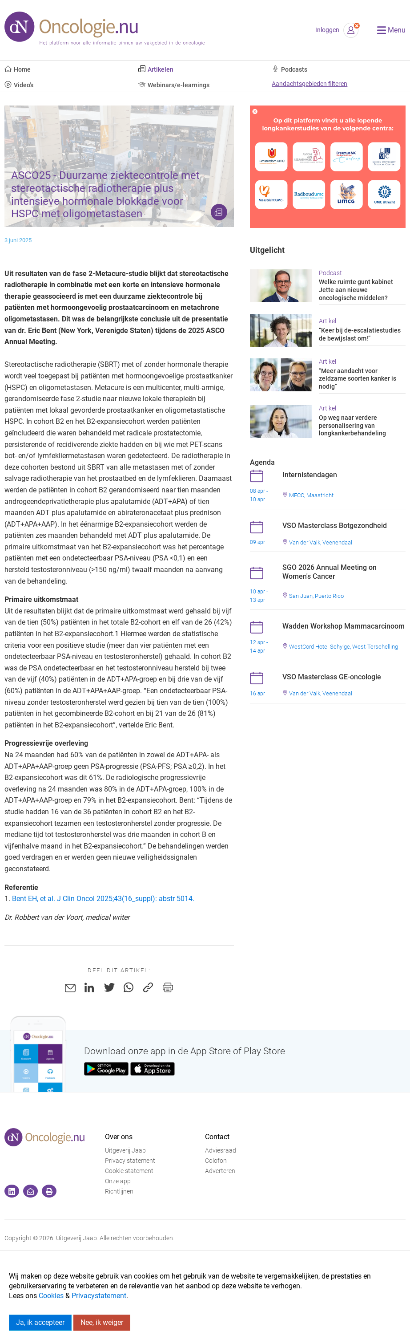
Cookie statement (129, 1171)
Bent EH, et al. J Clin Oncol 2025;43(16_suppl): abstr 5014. (103, 898)
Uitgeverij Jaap (125, 1150)
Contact (217, 1137)
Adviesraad (220, 1150)
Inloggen (327, 30)
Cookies (51, 1295)
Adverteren (220, 1171)
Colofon (216, 1161)
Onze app (118, 1181)
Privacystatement (99, 1295)
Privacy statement (130, 1161)
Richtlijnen (119, 1191)
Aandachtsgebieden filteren (309, 84)
